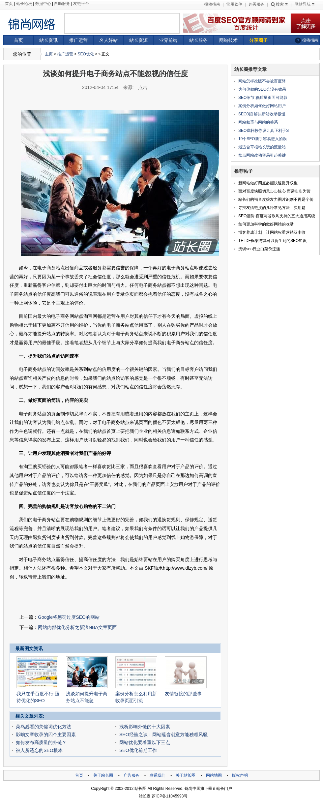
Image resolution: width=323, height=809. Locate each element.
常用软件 (234, 4)
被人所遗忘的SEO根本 (39, 750)
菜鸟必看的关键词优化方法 (43, 726)
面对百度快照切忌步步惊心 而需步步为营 (274, 191)
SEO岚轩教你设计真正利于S (263, 130)
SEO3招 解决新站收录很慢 (261, 114)
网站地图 (214, 775)
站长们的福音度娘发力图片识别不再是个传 (275, 199)
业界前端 (168, 40)
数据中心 (43, 3)
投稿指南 (212, 4)
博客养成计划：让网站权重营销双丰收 (272, 232)
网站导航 (304, 4)
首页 (9, 3)
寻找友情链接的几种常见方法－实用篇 (272, 207)
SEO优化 (85, 54)
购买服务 (256, 4)
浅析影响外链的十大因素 (144, 726)
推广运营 (78, 40)
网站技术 (228, 40)
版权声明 (240, 775)
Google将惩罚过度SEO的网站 (69, 617)
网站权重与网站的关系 (258, 122)
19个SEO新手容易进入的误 (262, 138)
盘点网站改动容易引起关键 (262, 155)
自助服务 (62, 3)
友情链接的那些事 (183, 693)
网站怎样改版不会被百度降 (262, 81)
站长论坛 (24, 3)
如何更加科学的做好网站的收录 (266, 224)
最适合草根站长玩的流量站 (262, 147)
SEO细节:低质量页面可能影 (262, 97)
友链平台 (81, 3)
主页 (49, 54)
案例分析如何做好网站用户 (262, 106)
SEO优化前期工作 (138, 750)
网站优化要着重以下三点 (144, 742)
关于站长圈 (103, 775)
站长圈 (140, 788)
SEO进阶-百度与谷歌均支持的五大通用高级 (276, 216)
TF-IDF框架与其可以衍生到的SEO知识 (272, 240)
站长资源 (138, 40)
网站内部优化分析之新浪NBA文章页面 (77, 627)
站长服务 (198, 40)
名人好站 (108, 40)
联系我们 (157, 775)
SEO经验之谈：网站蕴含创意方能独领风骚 (163, 734)
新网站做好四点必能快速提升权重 (268, 183)
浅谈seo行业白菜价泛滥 (259, 249)
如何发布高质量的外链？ (41, 742)
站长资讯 (48, 40)
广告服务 (131, 775)
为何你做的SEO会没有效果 (262, 89)
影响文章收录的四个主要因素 (46, 734)
